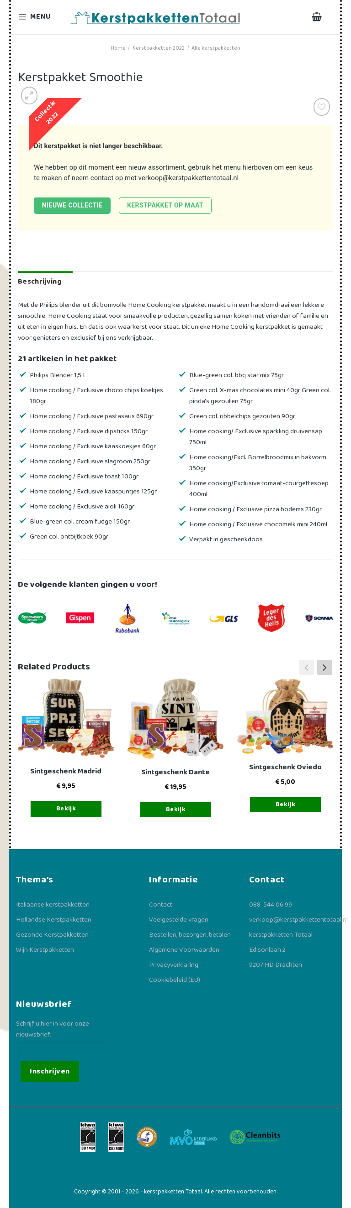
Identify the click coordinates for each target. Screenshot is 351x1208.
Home (118, 48)
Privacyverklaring (173, 964)
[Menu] (40, 17)
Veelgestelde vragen (178, 919)
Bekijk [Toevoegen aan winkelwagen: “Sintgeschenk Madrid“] (66, 809)
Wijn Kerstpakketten (45, 949)
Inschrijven (49, 1071)
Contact (160, 904)
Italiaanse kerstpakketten (53, 904)
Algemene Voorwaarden (184, 949)
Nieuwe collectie (72, 205)
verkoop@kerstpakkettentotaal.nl (188, 178)
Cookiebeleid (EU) (174, 980)
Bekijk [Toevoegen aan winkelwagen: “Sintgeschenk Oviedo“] (286, 804)
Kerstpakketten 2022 (159, 48)
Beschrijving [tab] (39, 281)
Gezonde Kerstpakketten (52, 934)
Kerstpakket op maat (165, 205)
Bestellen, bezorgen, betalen (190, 934)
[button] (325, 667)
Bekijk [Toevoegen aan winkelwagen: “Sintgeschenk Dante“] (176, 809)
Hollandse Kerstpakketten (53, 919)
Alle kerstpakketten (215, 48)
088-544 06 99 (270, 904)
